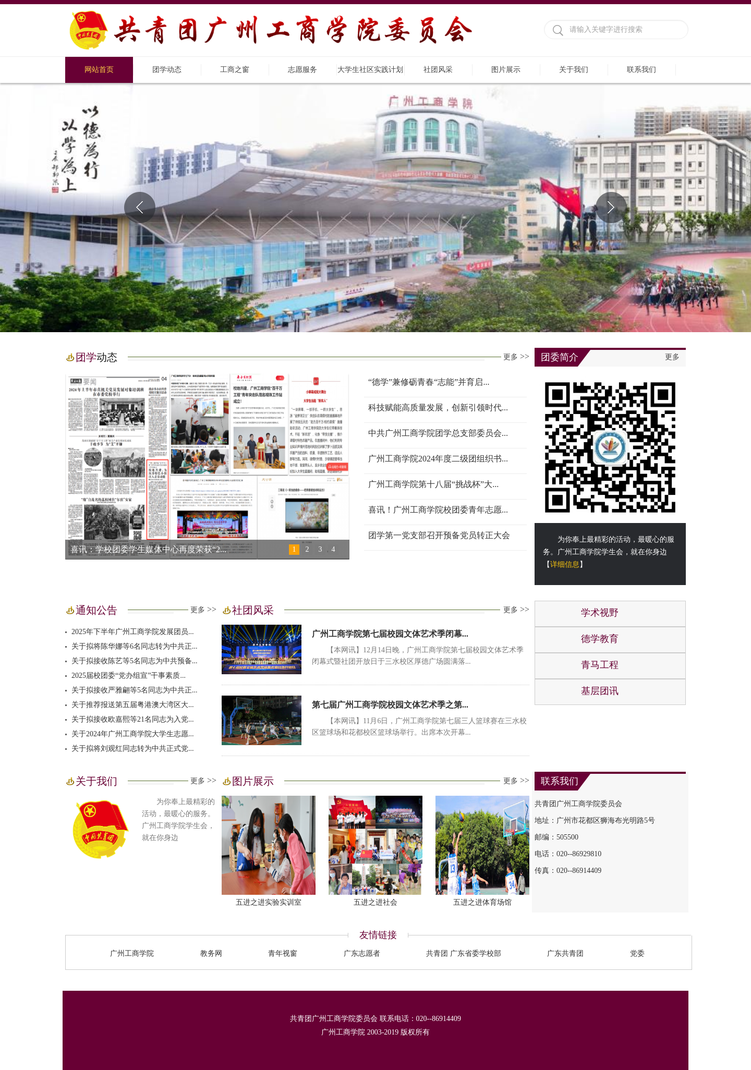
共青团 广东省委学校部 (463, 953)
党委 (637, 953)
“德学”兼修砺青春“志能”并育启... (428, 382)
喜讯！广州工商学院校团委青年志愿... (438, 509)
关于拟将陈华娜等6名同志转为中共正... (134, 646)
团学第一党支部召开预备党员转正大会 (439, 535)
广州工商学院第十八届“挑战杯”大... (433, 484)
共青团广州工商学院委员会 (578, 804)
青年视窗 (282, 953)
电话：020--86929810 (568, 854)
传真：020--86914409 (568, 870)
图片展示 (505, 70)
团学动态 (166, 70)
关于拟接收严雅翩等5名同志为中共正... (134, 690)
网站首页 (99, 70)
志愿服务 (302, 70)
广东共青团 (565, 953)
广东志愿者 (362, 953)
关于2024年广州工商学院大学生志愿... (132, 734)
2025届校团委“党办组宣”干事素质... (128, 675)
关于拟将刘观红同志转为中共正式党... (132, 748)
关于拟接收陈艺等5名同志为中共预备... (134, 661)
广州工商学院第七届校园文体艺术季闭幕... (390, 633)
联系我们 (641, 70)
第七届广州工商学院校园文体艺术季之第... (390, 704)
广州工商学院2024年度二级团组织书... (438, 458)
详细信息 (564, 564)
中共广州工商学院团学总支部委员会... (438, 433)
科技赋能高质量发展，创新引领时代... (438, 407)
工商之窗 (234, 70)
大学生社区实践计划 (370, 70)
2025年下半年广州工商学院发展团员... (132, 632)
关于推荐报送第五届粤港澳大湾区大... (132, 705)
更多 (516, 356)
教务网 (211, 953)
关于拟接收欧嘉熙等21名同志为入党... (132, 719)
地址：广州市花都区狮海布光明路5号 (595, 820)
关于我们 (573, 70)
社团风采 (438, 70)
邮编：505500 (556, 837)
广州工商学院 (132, 953)
